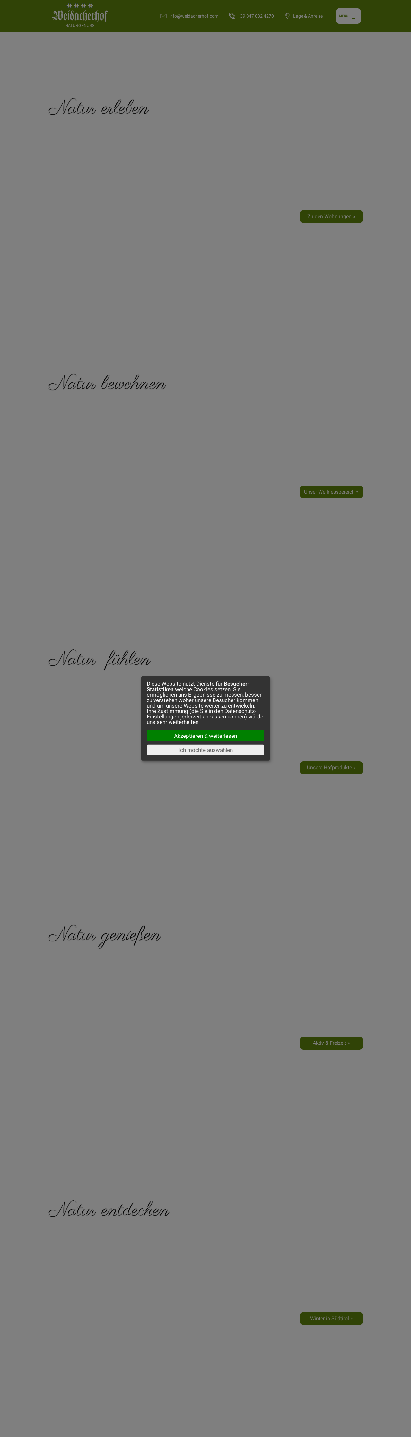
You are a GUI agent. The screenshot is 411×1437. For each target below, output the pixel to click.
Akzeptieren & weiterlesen (205, 736)
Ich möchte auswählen (206, 749)
